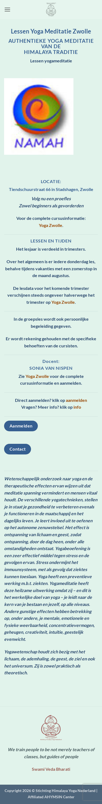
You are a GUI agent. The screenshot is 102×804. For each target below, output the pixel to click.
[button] (7, 9)
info (77, 406)
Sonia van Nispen (51, 368)
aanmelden (76, 400)
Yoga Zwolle (50, 225)
